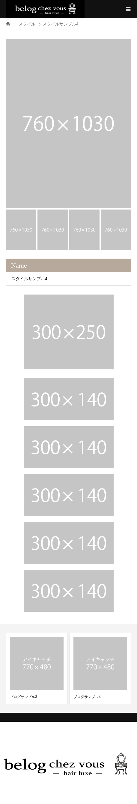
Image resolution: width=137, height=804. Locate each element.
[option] (68, 123)
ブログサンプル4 (87, 697)
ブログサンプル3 (23, 697)
